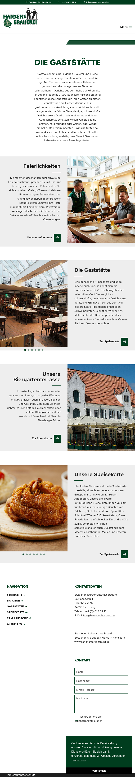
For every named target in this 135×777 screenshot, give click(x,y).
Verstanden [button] (99, 770)
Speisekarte (15, 612)
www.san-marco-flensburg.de (92, 642)
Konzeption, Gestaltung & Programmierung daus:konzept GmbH (89, 775)
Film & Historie (17, 618)
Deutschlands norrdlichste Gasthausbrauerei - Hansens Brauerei (20, 18)
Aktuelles (14, 624)
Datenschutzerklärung (87, 721)
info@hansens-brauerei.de (99, 2)
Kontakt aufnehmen (39, 237)
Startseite (14, 594)
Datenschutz (27, 775)
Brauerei (13, 600)
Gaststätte (15, 606)
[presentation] (100, 733)
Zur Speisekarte (109, 341)
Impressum (13, 775)
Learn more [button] (79, 760)
